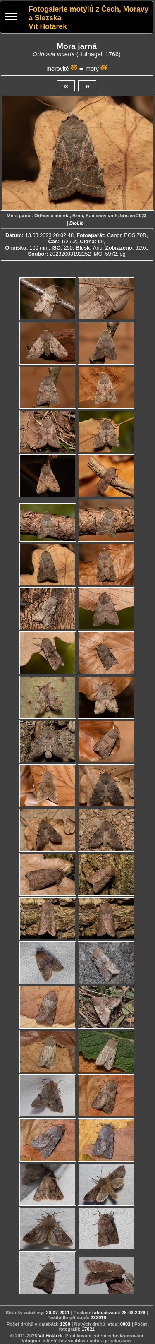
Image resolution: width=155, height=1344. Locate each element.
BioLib (76, 223)
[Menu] (11, 17)
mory (92, 68)
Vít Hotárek (50, 1335)
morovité (57, 68)
